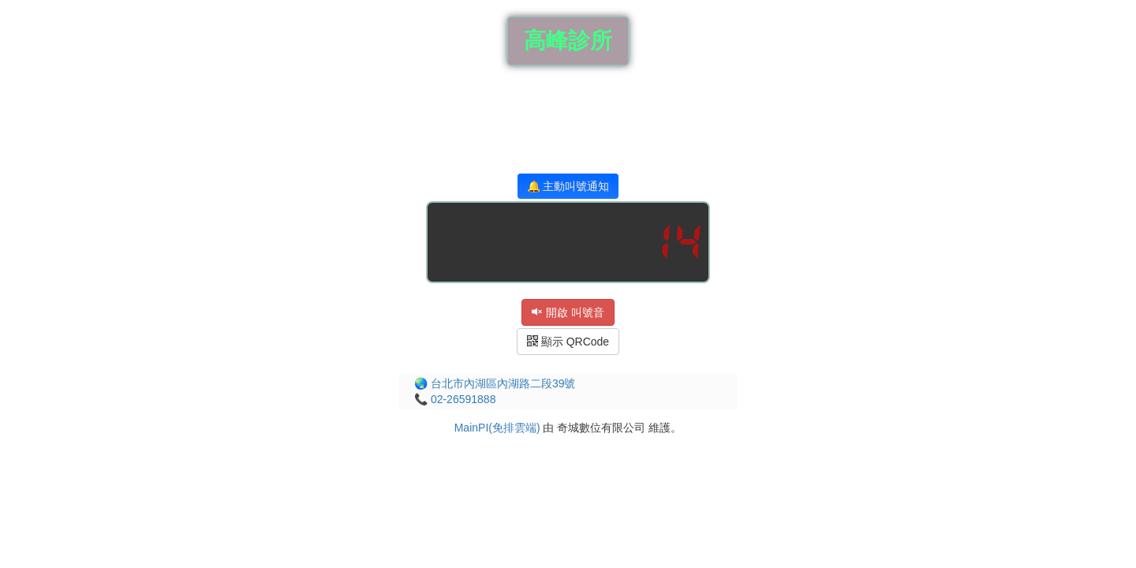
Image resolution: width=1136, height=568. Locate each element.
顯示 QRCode (568, 341)
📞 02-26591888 (454, 399)
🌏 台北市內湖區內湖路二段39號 (494, 383)
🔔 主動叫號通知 (568, 186)
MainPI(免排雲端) (497, 427)
